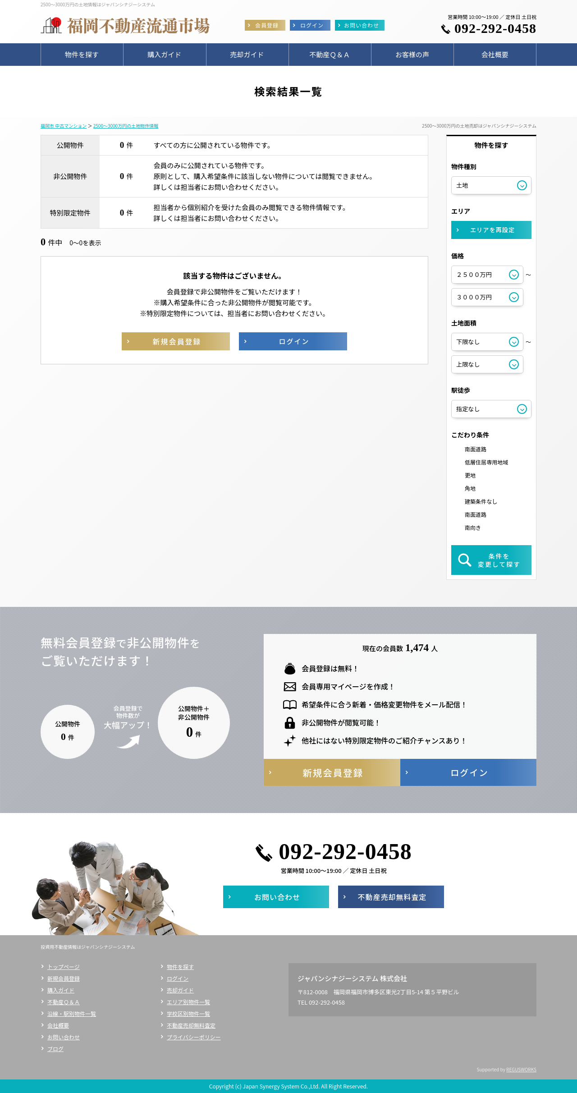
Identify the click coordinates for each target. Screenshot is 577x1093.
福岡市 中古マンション (64, 125)
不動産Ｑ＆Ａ (63, 1002)
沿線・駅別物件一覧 (71, 1013)
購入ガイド (60, 990)
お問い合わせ (63, 1037)
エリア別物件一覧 (188, 1002)
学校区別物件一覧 (188, 1013)
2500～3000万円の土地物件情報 (125, 125)
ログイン (177, 978)
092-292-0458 (495, 28)
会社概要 (58, 1025)
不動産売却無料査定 (191, 1025)
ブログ (55, 1048)
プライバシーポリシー (194, 1037)
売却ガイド (180, 990)
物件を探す (180, 966)
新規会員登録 (63, 978)
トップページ (63, 966)
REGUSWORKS (521, 1069)
